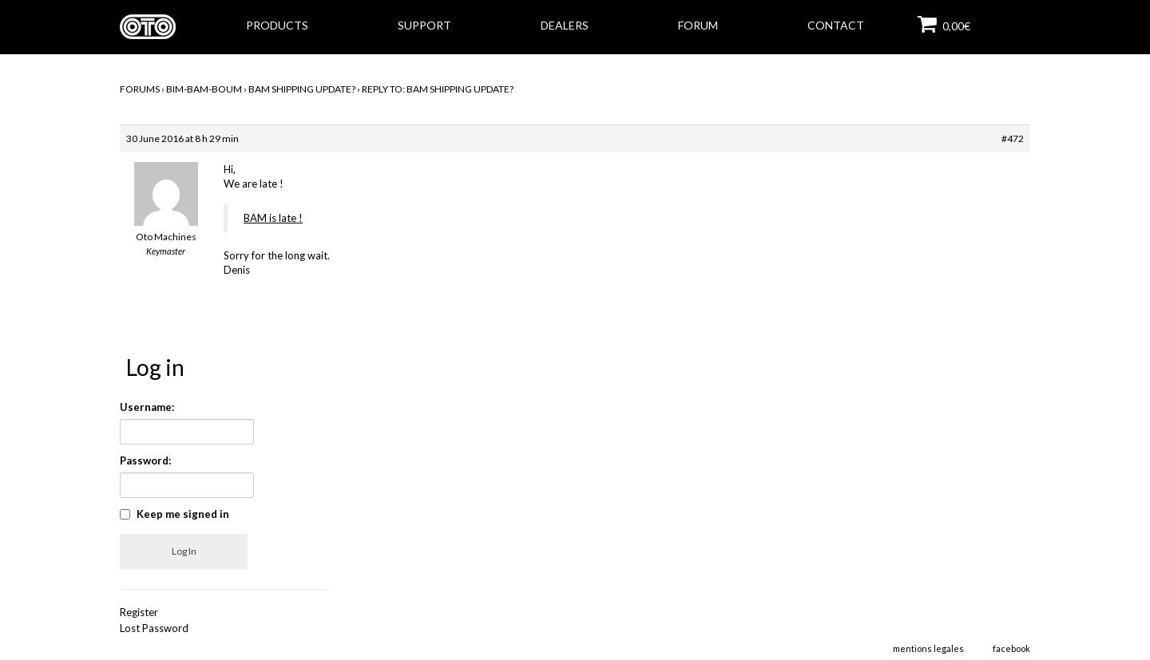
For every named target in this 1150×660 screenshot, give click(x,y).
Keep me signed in (183, 514)
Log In (184, 551)
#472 (1012, 138)
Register (139, 612)
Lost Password (154, 628)
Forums (140, 89)
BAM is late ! (273, 217)
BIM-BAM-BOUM (204, 89)
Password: (145, 460)
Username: (147, 407)
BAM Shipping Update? (301, 89)
